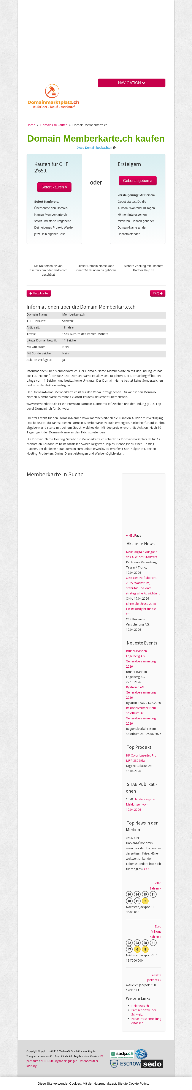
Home (31, 125)
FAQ (158, 293)
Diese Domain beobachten (94, 147)
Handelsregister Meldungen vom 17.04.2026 (141, 804)
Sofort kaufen (54, 187)
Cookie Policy (138, 1083)
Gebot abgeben (137, 181)
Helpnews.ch (140, 1006)
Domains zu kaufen (53, 125)
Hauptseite (38, 293)
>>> (146, 869)
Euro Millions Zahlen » (155, 931)
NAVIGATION (131, 83)
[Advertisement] (96, 43)
